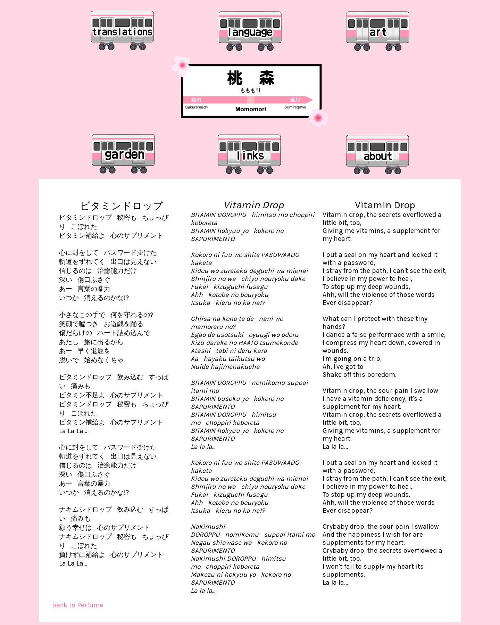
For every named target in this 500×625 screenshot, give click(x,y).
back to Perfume (77, 605)
